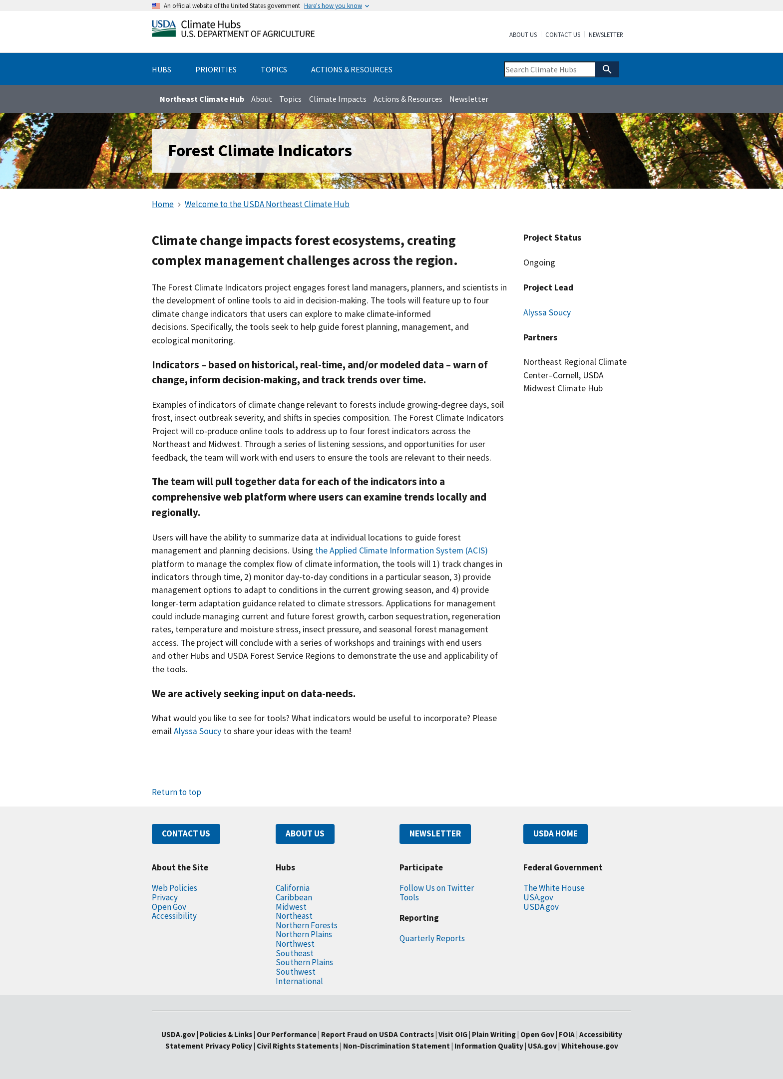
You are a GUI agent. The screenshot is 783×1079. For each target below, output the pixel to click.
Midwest (291, 906)
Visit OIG (452, 1034)
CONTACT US (186, 833)
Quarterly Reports (432, 938)
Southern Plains (304, 962)
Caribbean (294, 897)
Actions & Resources (408, 99)
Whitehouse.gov (589, 1046)
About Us (523, 35)
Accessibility (174, 915)
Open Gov (169, 906)
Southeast (295, 953)
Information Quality (488, 1046)
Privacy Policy (228, 1046)
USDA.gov (541, 906)
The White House (554, 887)
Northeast (294, 915)
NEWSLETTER (435, 833)
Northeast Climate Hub (202, 99)
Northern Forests (307, 925)
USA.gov (538, 897)
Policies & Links (226, 1034)
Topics (290, 99)
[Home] (233, 30)
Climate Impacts (338, 99)
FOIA (567, 1034)
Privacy (165, 897)
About (261, 99)
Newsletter (606, 35)
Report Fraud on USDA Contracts (377, 1034)
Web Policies (174, 887)
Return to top (176, 792)
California (293, 887)
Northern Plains (304, 934)
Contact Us (562, 35)
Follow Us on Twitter (436, 887)
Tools (409, 897)
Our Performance (287, 1034)
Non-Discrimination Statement (396, 1046)
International (299, 981)
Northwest (295, 943)
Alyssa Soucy (547, 312)
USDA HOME (555, 833)
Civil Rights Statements (298, 1046)
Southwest (296, 971)
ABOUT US (305, 833)
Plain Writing (494, 1034)
